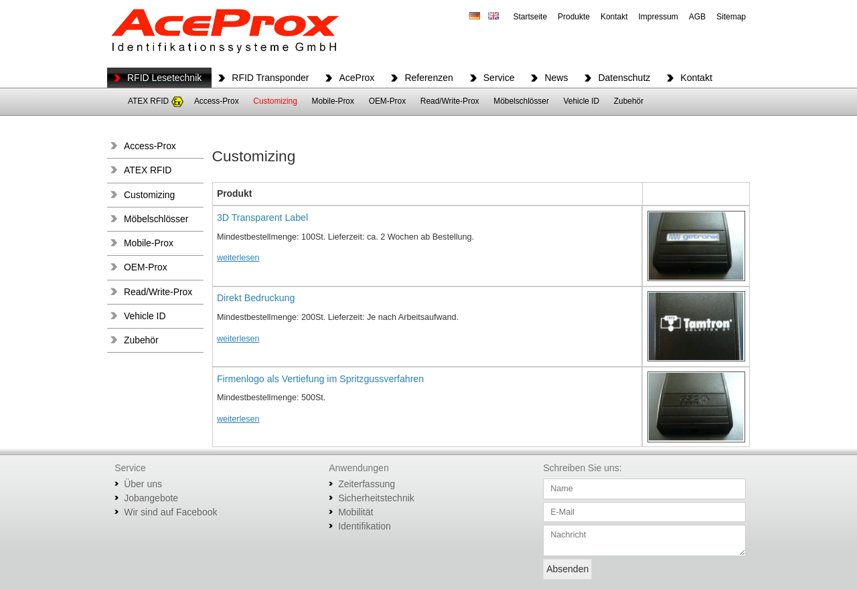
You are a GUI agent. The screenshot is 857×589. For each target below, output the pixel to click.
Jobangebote (151, 498)
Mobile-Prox (332, 101)
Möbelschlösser (521, 101)
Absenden (567, 569)
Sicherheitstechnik (376, 498)
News (556, 77)
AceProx (356, 77)
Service (499, 77)
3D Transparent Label (262, 217)
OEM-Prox (387, 101)
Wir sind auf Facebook (170, 512)
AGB (697, 16)
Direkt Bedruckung (256, 297)
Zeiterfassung (366, 484)
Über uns (143, 484)
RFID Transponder (270, 77)
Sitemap (731, 16)
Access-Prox (216, 101)
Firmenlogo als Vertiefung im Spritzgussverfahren (320, 378)
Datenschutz (624, 77)
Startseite (530, 16)
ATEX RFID (148, 101)
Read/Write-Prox (449, 101)
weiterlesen (238, 257)
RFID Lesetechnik (164, 77)
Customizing (275, 101)
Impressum (658, 16)
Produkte (574, 16)
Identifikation (364, 526)
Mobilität (355, 512)
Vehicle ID (582, 101)
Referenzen (428, 77)
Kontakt (614, 16)
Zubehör (628, 101)
